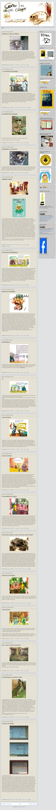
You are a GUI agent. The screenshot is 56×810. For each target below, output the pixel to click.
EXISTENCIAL (6, 342)
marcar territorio (7, 456)
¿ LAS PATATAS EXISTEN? (10, 71)
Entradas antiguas (32, 803)
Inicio (20, 803)
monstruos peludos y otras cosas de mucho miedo (17, 535)
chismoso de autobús (8, 575)
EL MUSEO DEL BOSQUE (9, 114)
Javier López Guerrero (44, 216)
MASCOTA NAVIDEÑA (8, 291)
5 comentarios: (17, 449)
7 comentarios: (17, 64)
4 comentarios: (17, 244)
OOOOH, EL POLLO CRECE (10, 34)
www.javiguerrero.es (43, 221)
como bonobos (6, 417)
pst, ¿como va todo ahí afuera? (11, 645)
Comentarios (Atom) (21, 806)
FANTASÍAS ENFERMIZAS (10, 252)
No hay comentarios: (18, 107)
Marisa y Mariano (43, 228)
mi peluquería (7, 246)
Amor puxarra (6, 609)
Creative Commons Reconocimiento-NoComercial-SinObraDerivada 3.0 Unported (46, 218)
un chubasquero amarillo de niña (12, 677)
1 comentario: (17, 172)
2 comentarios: (17, 142)
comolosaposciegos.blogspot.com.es (46, 234)
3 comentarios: (17, 410)
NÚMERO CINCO (7, 179)
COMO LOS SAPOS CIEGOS (45, 215)
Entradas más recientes (6, 803)
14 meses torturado (8, 723)
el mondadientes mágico (9, 496)
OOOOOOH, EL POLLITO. (9, 149)
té (2, 379)
